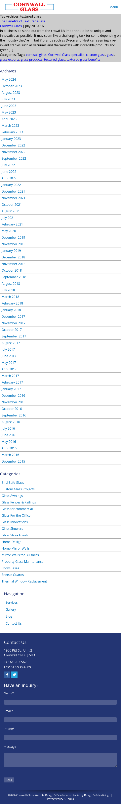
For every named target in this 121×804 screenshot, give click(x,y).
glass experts (9, 59)
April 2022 (9, 178)
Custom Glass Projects (18, 489)
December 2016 (13, 395)
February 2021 (12, 224)
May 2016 (9, 441)
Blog (9, 616)
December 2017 (13, 316)
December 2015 (13, 461)
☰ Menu (112, 7)
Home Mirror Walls (16, 548)
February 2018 (12, 303)
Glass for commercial (17, 509)
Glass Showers (12, 528)
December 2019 (13, 237)
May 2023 (9, 112)
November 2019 (13, 244)
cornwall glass (36, 54)
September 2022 (14, 158)
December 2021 (13, 191)
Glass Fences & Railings (19, 502)
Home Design (11, 542)
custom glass (95, 54)
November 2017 (13, 323)
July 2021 (8, 218)
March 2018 (10, 297)
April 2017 (9, 369)
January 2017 (11, 389)
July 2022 (8, 165)
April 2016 (9, 448)
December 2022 (13, 145)
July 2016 (8, 428)
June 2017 (9, 356)
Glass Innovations (15, 522)
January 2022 (11, 185)
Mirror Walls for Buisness (20, 555)
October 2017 (12, 329)
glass (110, 54)
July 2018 (8, 290)
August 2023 (11, 92)
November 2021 (13, 198)
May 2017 (9, 362)
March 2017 (10, 376)
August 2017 (11, 343)
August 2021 (11, 211)
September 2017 (14, 336)
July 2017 (8, 349)
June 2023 (9, 106)
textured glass (54, 59)
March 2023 (10, 125)
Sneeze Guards (13, 575)
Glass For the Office (16, 515)
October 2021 (12, 204)
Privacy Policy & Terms (60, 799)
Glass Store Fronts (15, 535)
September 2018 (14, 277)
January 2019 (11, 250)
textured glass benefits (83, 59)
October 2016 (12, 408)
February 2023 (12, 132)
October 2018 (12, 270)
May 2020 (9, 231)
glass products (31, 59)
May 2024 (9, 79)
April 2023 (9, 119)
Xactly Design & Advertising (93, 795)
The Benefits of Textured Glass (22, 21)
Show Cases (10, 568)
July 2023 (8, 99)
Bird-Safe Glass (13, 482)
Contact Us (14, 623)
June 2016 (9, 435)
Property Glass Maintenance (22, 561)
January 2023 (11, 138)
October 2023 (12, 86)
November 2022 (13, 152)
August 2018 (11, 283)
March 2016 (10, 455)
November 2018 (13, 264)
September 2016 (14, 415)
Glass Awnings (12, 495)
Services (12, 602)
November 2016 (13, 402)
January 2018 (11, 310)
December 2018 (13, 257)
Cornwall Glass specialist (66, 54)
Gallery (11, 609)
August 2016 (11, 422)
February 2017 (12, 382)
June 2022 (9, 171)
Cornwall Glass (11, 26)
